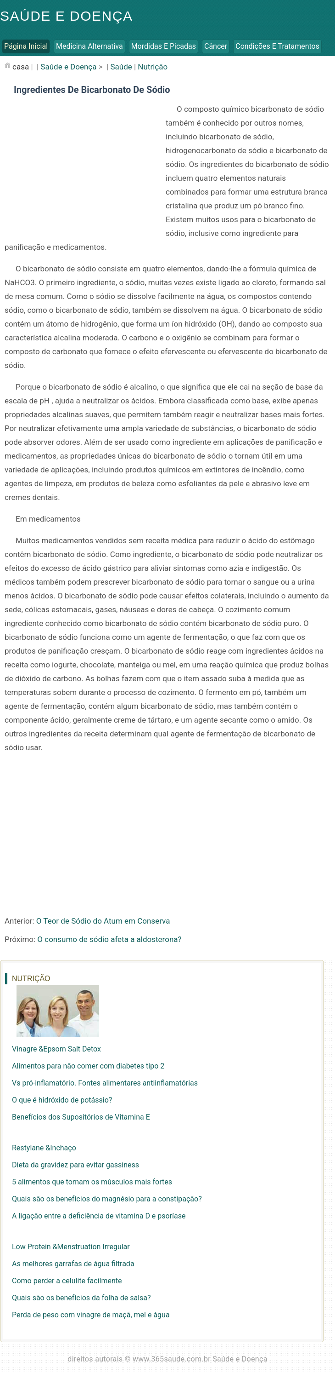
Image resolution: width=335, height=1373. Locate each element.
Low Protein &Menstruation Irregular (71, 1246)
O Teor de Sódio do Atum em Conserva (103, 920)
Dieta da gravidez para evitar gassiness (75, 1164)
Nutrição (153, 66)
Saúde (121, 66)
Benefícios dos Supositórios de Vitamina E (81, 1117)
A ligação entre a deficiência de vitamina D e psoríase (99, 1216)
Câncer (215, 46)
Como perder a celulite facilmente (67, 1280)
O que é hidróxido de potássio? (62, 1100)
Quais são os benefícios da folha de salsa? (81, 1297)
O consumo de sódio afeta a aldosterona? (109, 939)
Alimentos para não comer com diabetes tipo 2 (88, 1066)
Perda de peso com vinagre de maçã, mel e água (91, 1314)
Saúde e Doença (66, 16)
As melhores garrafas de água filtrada (73, 1263)
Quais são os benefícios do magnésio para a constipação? (107, 1199)
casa (20, 66)
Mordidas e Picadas (163, 46)
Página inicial (26, 46)
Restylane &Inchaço (44, 1147)
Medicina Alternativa (89, 46)
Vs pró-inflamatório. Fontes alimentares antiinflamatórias (105, 1083)
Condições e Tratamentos (277, 46)
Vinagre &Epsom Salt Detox (56, 1049)
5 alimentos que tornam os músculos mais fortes (92, 1182)
